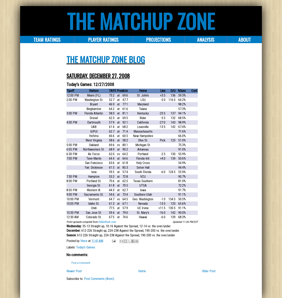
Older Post (209, 271)
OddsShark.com (107, 221)
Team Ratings (46, 39)
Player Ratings (103, 39)
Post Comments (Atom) (99, 279)
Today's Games (85, 247)
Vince (84, 241)
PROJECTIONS (158, 39)
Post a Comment (81, 262)
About (244, 39)
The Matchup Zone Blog (105, 59)
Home (142, 271)
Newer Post (74, 271)
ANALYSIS (205, 39)
